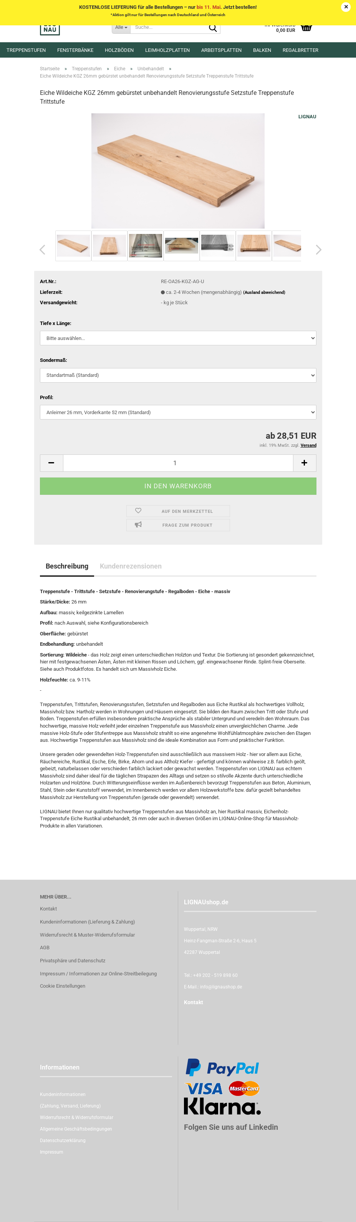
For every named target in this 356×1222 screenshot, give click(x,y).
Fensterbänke (75, 50)
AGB (45, 947)
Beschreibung (67, 566)
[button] (40, 249)
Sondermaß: (53, 360)
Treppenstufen (26, 50)
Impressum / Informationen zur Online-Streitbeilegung (98, 974)
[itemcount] (178, 463)
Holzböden (119, 50)
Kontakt (48, 909)
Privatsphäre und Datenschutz (72, 960)
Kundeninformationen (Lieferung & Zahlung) (87, 922)
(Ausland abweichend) (264, 292)
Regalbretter (300, 50)
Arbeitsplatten (221, 50)
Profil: (46, 397)
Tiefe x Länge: (55, 323)
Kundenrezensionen (131, 566)
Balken (262, 50)
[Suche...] (121, 27)
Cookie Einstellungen (62, 986)
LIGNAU (307, 116)
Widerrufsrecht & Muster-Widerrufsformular (87, 935)
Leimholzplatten (167, 50)
